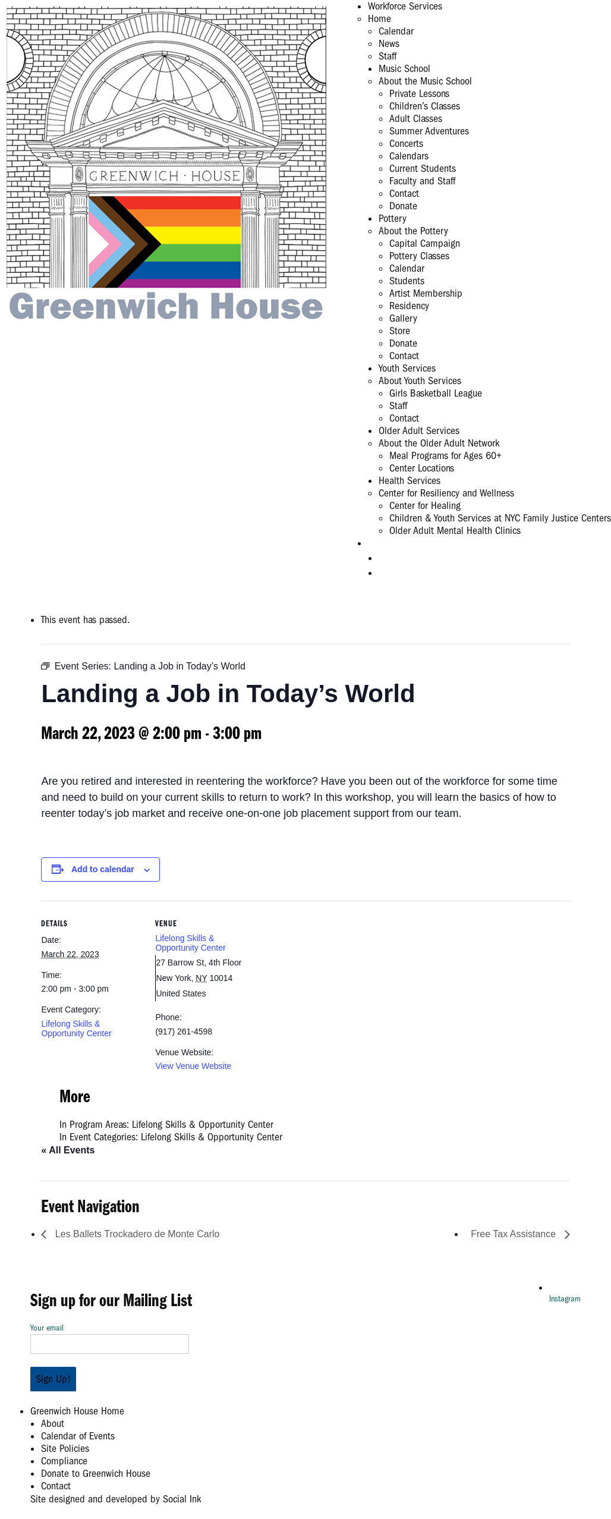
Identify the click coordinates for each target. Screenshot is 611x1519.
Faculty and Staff (422, 181)
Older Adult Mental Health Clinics (455, 530)
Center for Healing (425, 505)
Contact (404, 193)
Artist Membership (425, 293)
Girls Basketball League (435, 393)
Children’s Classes (424, 106)
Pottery (393, 218)
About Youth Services (420, 381)
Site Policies (65, 1448)
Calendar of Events (78, 1436)
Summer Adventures (429, 131)
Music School (404, 68)
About (52, 1423)
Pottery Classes (419, 256)
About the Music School (425, 81)
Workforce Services (405, 6)
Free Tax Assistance (514, 1234)
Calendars (409, 156)
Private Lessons (419, 93)
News (389, 43)
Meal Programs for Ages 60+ (445, 455)
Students (406, 281)
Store (399, 331)
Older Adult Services (419, 430)
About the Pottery (413, 231)
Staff (387, 56)
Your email (109, 1336)
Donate (403, 206)
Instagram (565, 1299)
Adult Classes (415, 118)
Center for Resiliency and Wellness (446, 493)
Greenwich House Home (77, 1411)
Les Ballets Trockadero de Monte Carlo (135, 1234)
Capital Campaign (424, 243)
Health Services (409, 480)
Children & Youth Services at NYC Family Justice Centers (500, 518)
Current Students (422, 168)
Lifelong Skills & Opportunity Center (76, 1028)
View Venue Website (193, 1066)
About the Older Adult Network (439, 443)
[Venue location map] (332, 983)
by (115, 1499)
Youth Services (407, 368)
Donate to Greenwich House (95, 1473)
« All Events (68, 1150)
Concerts (406, 143)
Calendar (396, 31)
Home (379, 18)
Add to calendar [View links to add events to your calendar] (102, 869)
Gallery (403, 318)
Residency (409, 306)
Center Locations (421, 468)
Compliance (64, 1461)
